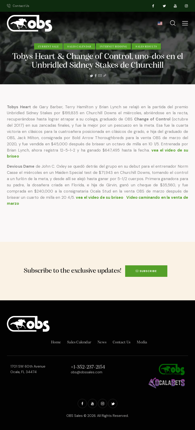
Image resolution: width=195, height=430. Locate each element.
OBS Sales (74, 415)
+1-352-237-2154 (88, 367)
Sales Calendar (79, 46)
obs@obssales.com (86, 372)
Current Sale (48, 46)
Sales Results (146, 46)
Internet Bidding (113, 46)
